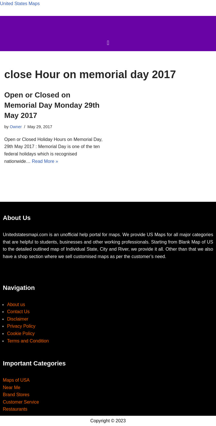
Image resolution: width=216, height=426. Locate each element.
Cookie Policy (21, 333)
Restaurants (15, 409)
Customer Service (21, 402)
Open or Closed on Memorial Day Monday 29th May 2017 (51, 105)
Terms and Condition (28, 340)
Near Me (11, 387)
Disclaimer (17, 319)
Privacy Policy (21, 326)
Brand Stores (16, 394)
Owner (16, 126)
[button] (108, 43)
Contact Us (18, 311)
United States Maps (20, 3)
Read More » (45, 161)
